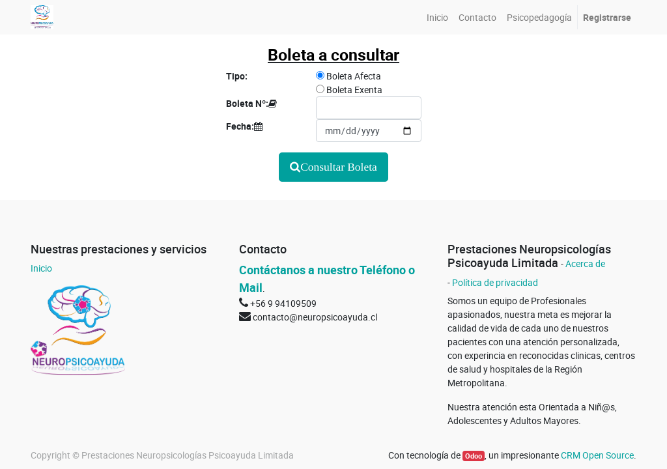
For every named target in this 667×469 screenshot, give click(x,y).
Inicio (41, 268)
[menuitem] (437, 17)
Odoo (473, 456)
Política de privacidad (495, 282)
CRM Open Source (597, 455)
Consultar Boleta (338, 167)
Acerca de (585, 263)
